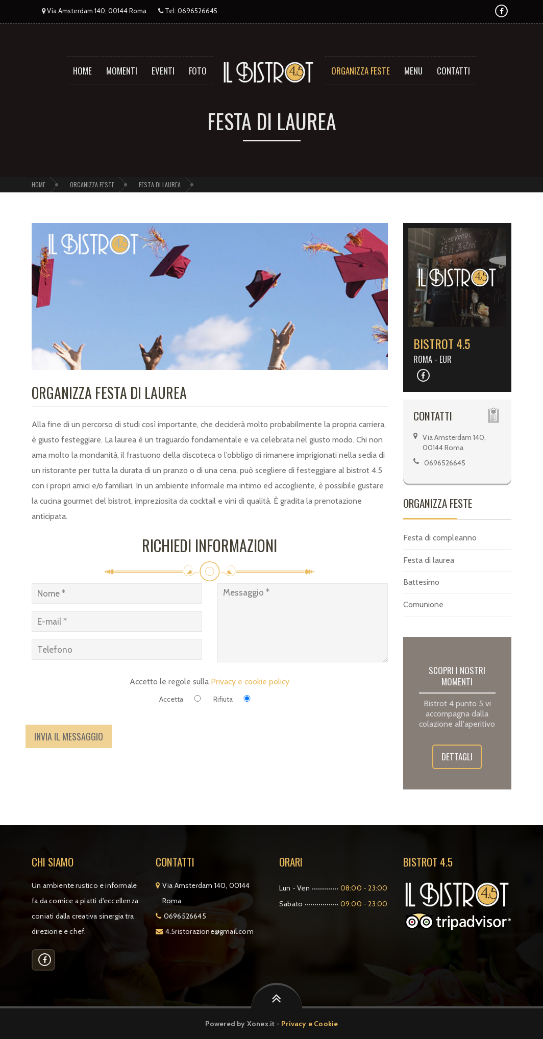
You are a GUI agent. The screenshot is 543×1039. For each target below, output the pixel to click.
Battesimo (421, 582)
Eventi (163, 70)
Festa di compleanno (440, 537)
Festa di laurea (160, 184)
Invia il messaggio (68, 736)
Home (82, 70)
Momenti (121, 70)
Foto (198, 70)
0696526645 (197, 11)
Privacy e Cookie (309, 1023)
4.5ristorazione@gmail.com (209, 931)
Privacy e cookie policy (250, 681)
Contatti (453, 70)
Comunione (423, 604)
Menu (413, 70)
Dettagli (457, 756)
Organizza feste (360, 70)
